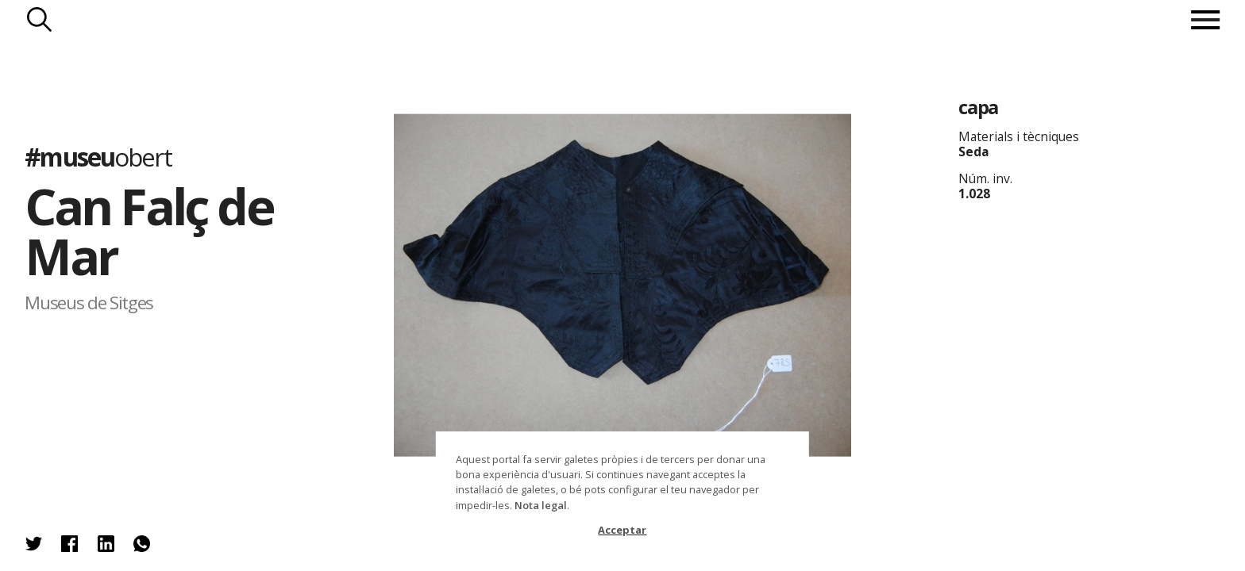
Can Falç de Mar (149, 230)
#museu (98, 157)
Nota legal (541, 505)
